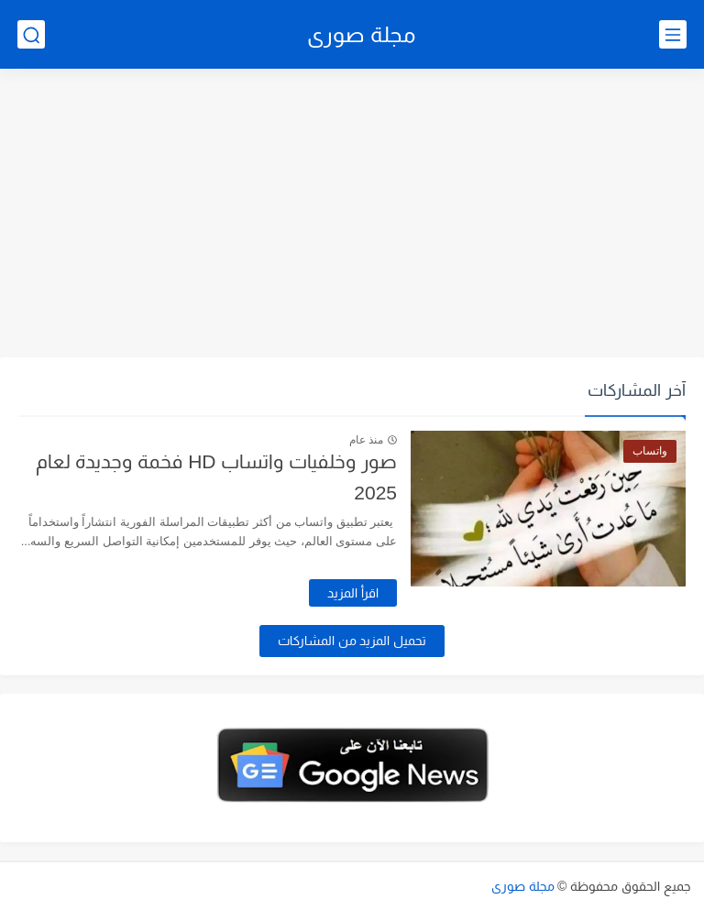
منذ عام (366, 439)
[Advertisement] (352, 215)
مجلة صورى (361, 34)
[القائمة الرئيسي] (673, 34)
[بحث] (31, 34)
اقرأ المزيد (353, 593)
